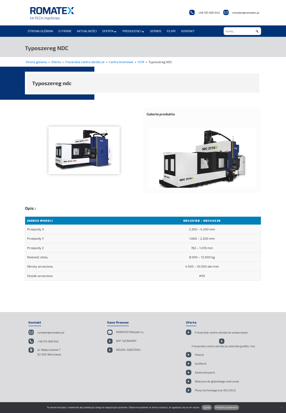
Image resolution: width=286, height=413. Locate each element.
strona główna (40, 31)
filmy (171, 31)
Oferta (56, 62)
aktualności (87, 31)
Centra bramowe (121, 62)
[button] (257, 31)
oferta (109, 31)
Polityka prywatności (226, 407)
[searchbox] (242, 31)
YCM (141, 62)
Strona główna (36, 62)
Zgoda (206, 407)
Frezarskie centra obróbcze (85, 62)
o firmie (65, 31)
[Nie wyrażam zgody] (281, 407)
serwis (155, 31)
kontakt (188, 31)
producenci (133, 31)
